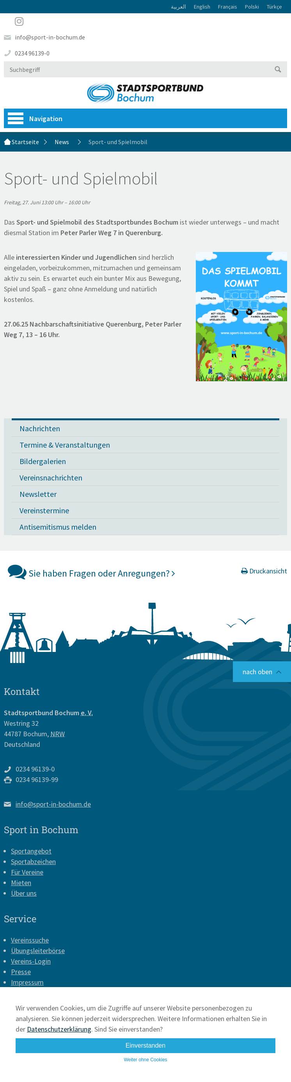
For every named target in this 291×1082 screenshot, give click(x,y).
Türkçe (274, 6)
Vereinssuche (30, 940)
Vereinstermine (44, 510)
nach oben (257, 671)
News (62, 142)
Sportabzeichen (33, 861)
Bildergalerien (43, 461)
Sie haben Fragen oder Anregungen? (91, 571)
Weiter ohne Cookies (145, 1059)
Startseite (25, 142)
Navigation (35, 118)
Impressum (27, 982)
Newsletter (38, 494)
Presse (21, 971)
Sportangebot (31, 850)
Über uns (24, 893)
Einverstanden (145, 1045)
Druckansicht (264, 570)
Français (227, 6)
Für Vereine (27, 872)
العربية (178, 6)
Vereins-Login (31, 961)
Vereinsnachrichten (51, 477)
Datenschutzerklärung (59, 1029)
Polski (252, 6)
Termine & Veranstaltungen (65, 445)
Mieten (21, 882)
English (202, 6)
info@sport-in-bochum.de (50, 37)
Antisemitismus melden (58, 527)
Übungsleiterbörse (38, 950)
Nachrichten (40, 428)
